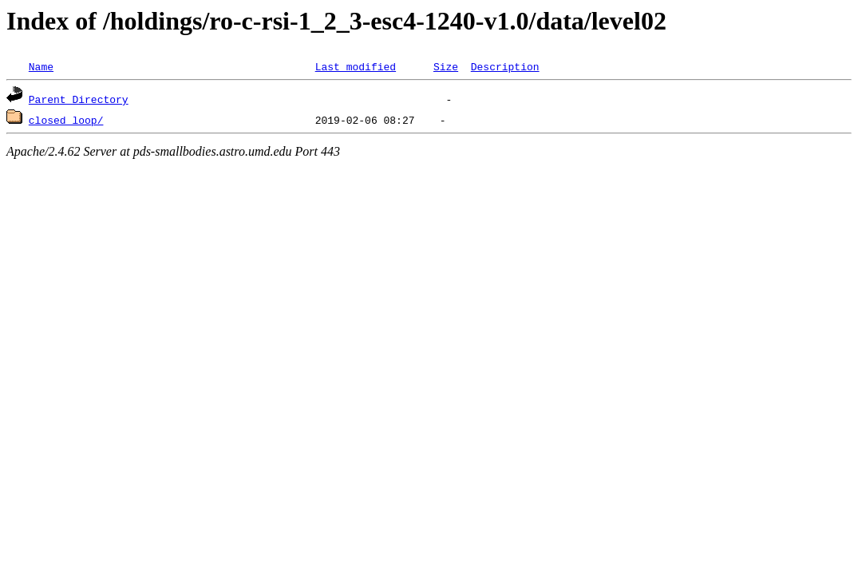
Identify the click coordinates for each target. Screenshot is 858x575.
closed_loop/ (66, 120)
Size (445, 66)
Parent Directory (79, 99)
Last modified (355, 66)
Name (41, 66)
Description (505, 66)
